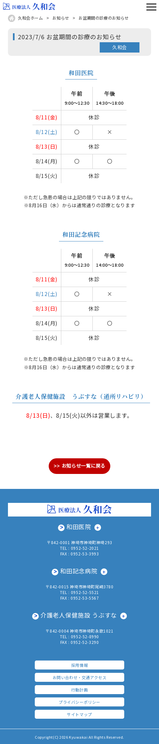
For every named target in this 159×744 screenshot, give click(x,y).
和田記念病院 (78, 570)
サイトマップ (79, 713)
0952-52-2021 (85, 547)
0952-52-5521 (85, 591)
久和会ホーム (30, 18)
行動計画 (79, 688)
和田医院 (78, 526)
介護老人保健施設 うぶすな (78, 614)
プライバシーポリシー (79, 701)
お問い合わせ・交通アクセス (80, 676)
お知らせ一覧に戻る (83, 465)
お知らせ (60, 18)
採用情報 (79, 664)
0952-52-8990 (85, 635)
